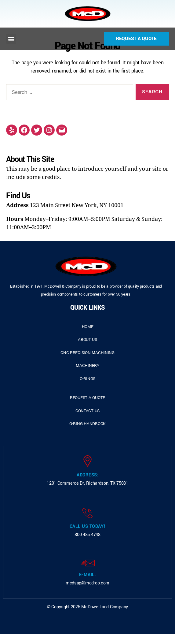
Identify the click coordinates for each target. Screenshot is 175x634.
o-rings (87, 379)
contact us (87, 411)
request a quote (87, 398)
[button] (11, 39)
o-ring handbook (87, 424)
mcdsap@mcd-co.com (87, 583)
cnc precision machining (87, 353)
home (87, 327)
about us (87, 339)
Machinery (87, 365)
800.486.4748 (87, 534)
